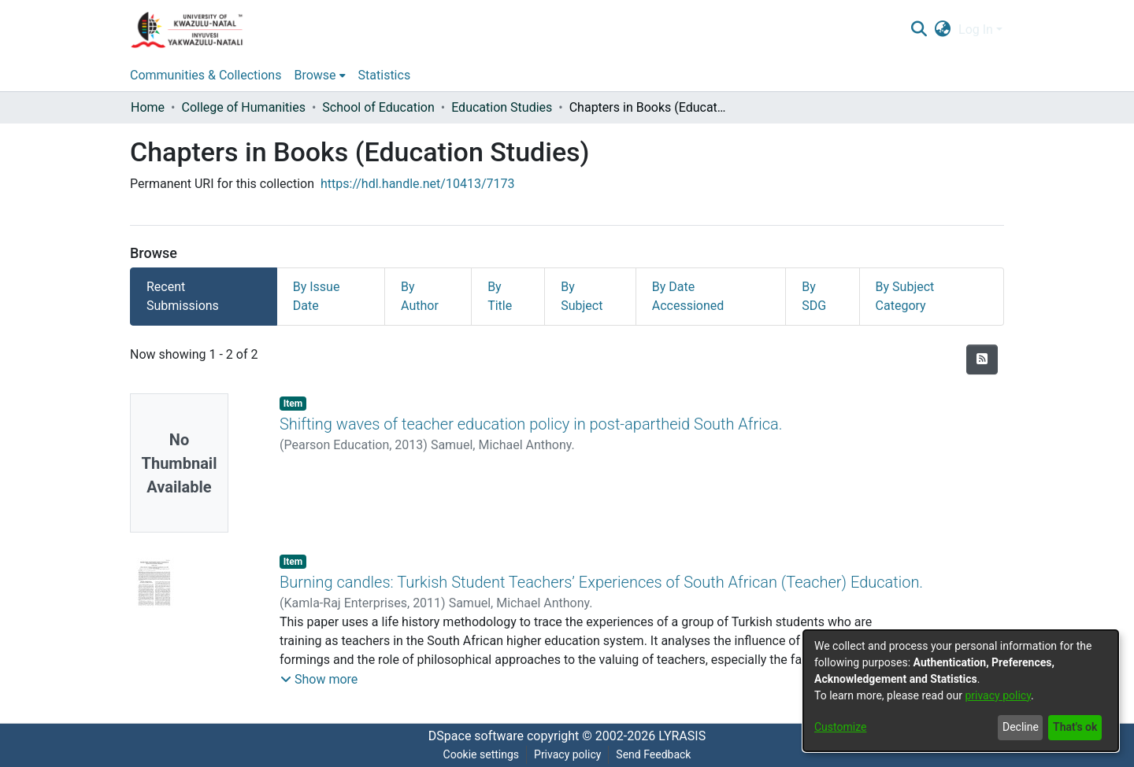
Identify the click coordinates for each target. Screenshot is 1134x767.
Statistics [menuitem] (384, 75)
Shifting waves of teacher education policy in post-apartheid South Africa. (531, 424)
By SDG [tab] (814, 296)
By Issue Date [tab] (316, 296)
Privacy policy (567, 754)
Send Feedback (653, 754)
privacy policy (998, 695)
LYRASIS (682, 735)
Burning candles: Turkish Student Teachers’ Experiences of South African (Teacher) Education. (601, 582)
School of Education (378, 107)
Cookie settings (481, 754)
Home (148, 107)
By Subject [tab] (581, 296)
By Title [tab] (499, 296)
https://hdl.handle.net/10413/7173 (417, 183)
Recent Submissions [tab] (182, 296)
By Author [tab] (420, 296)
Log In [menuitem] (975, 29)
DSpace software (476, 735)
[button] (319, 679)
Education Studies (501, 107)
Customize (840, 727)
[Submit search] (918, 29)
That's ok (1075, 727)
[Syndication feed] (982, 359)
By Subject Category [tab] (905, 296)
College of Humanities (243, 107)
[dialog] (960, 690)
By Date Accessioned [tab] (688, 296)
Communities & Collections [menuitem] (205, 75)
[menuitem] (943, 29)
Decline (1020, 727)
